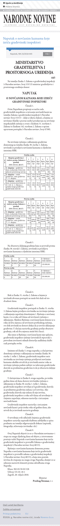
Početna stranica (13, 7)
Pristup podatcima (12, 514)
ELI (26, 514)
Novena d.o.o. (47, 517)
